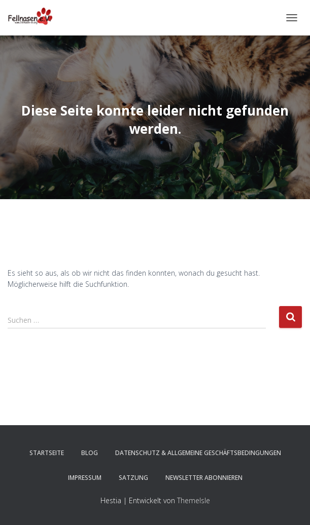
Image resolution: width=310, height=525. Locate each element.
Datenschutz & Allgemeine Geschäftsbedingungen (198, 452)
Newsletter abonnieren (204, 477)
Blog (89, 452)
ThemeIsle (193, 500)
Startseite (46, 452)
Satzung (133, 477)
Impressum (84, 477)
